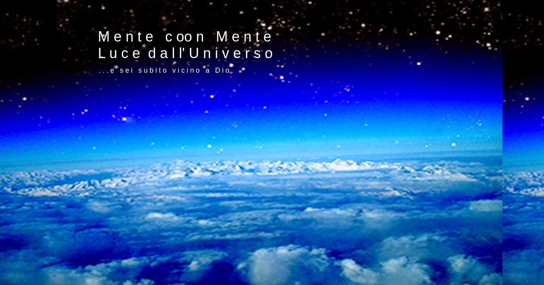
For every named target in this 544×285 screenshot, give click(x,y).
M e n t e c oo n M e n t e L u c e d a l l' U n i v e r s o (185, 44)
